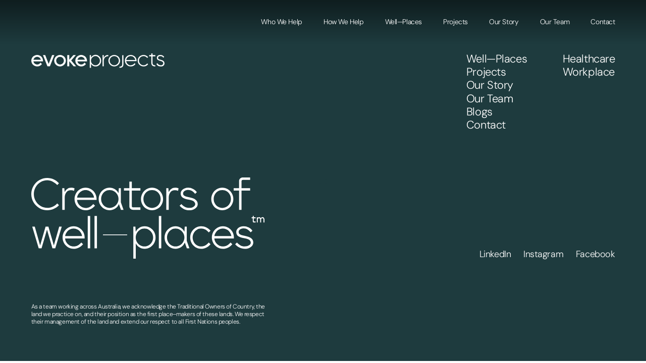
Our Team (555, 21)
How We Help (343, 21)
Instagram (543, 254)
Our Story (503, 21)
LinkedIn (495, 254)
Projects (455, 21)
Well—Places (403, 21)
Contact (602, 21)
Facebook (595, 254)
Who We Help (281, 21)
